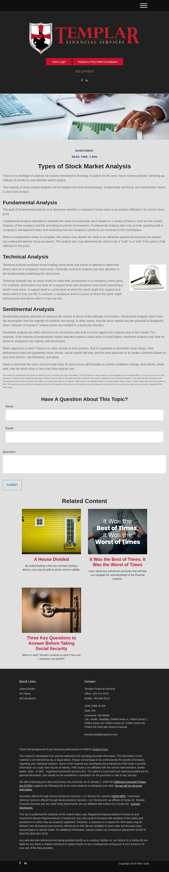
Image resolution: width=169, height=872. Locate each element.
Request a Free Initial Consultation (98, 61)
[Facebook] (82, 80)
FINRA (115, 796)
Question (9, 451)
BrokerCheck (100, 749)
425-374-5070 (84, 71)
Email (9, 428)
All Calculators (27, 698)
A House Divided (51, 559)
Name (10, 406)
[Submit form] (12, 485)
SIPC (123, 796)
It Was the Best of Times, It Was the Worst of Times (117, 562)
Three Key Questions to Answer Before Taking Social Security (51, 643)
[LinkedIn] (86, 80)
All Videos (25, 693)
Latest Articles (27, 688)
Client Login (59, 61)
